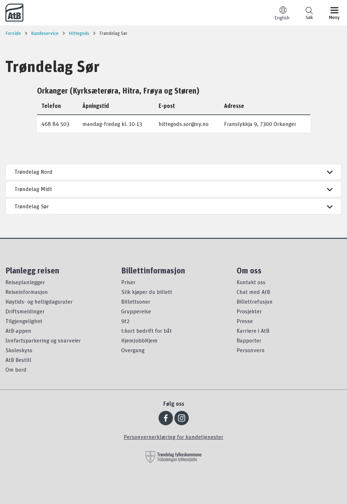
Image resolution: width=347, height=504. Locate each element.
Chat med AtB (253, 291)
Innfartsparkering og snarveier (43, 340)
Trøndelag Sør (173, 206)
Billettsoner (135, 301)
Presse (245, 320)
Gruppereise (136, 311)
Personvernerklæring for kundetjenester (173, 436)
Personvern (251, 350)
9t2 (125, 320)
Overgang (133, 350)
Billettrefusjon (255, 301)
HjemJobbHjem (139, 340)
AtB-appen (18, 330)
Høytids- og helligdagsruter (39, 301)
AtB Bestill (18, 359)
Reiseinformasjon (26, 291)
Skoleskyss (18, 350)
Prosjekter (249, 311)
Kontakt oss (251, 282)
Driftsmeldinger (25, 311)
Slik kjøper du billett (146, 291)
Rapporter (249, 340)
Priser (128, 282)
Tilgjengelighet (23, 320)
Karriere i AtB (253, 330)
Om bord (16, 369)
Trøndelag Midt (173, 188)
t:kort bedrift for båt (146, 330)
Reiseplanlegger (25, 282)
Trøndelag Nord (173, 171)
